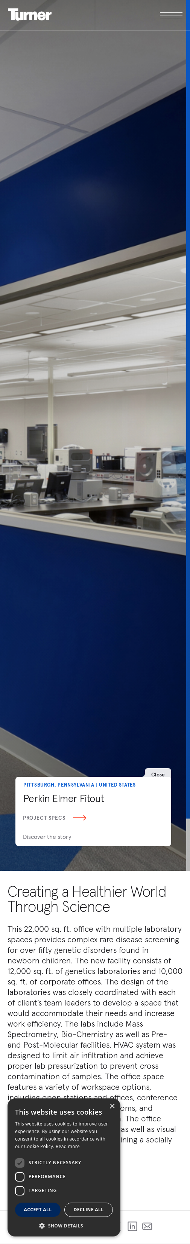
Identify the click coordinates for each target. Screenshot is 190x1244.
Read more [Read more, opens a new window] (68, 1146)
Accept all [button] (38, 1209)
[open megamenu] (138, 15)
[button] (64, 1225)
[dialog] (64, 1167)
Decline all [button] (89, 1209)
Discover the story (47, 836)
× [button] (112, 1106)
